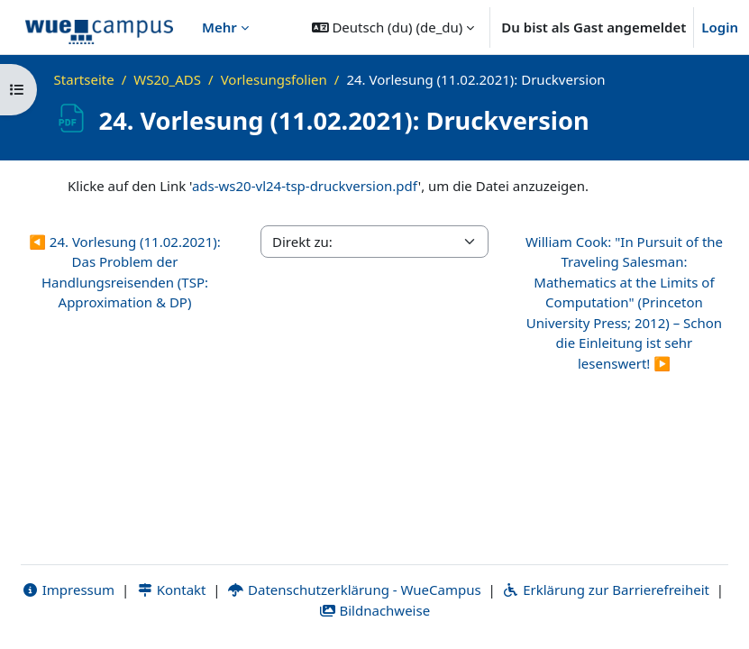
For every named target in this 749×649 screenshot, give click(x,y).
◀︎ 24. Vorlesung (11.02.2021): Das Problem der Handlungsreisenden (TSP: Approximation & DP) (125, 272)
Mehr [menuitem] (219, 27)
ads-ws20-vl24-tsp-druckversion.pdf (305, 186)
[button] (393, 27)
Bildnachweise (374, 610)
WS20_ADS (167, 79)
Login (719, 27)
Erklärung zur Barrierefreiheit (606, 589)
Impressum (68, 589)
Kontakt (171, 589)
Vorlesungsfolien (274, 79)
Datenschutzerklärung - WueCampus (353, 589)
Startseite (84, 79)
